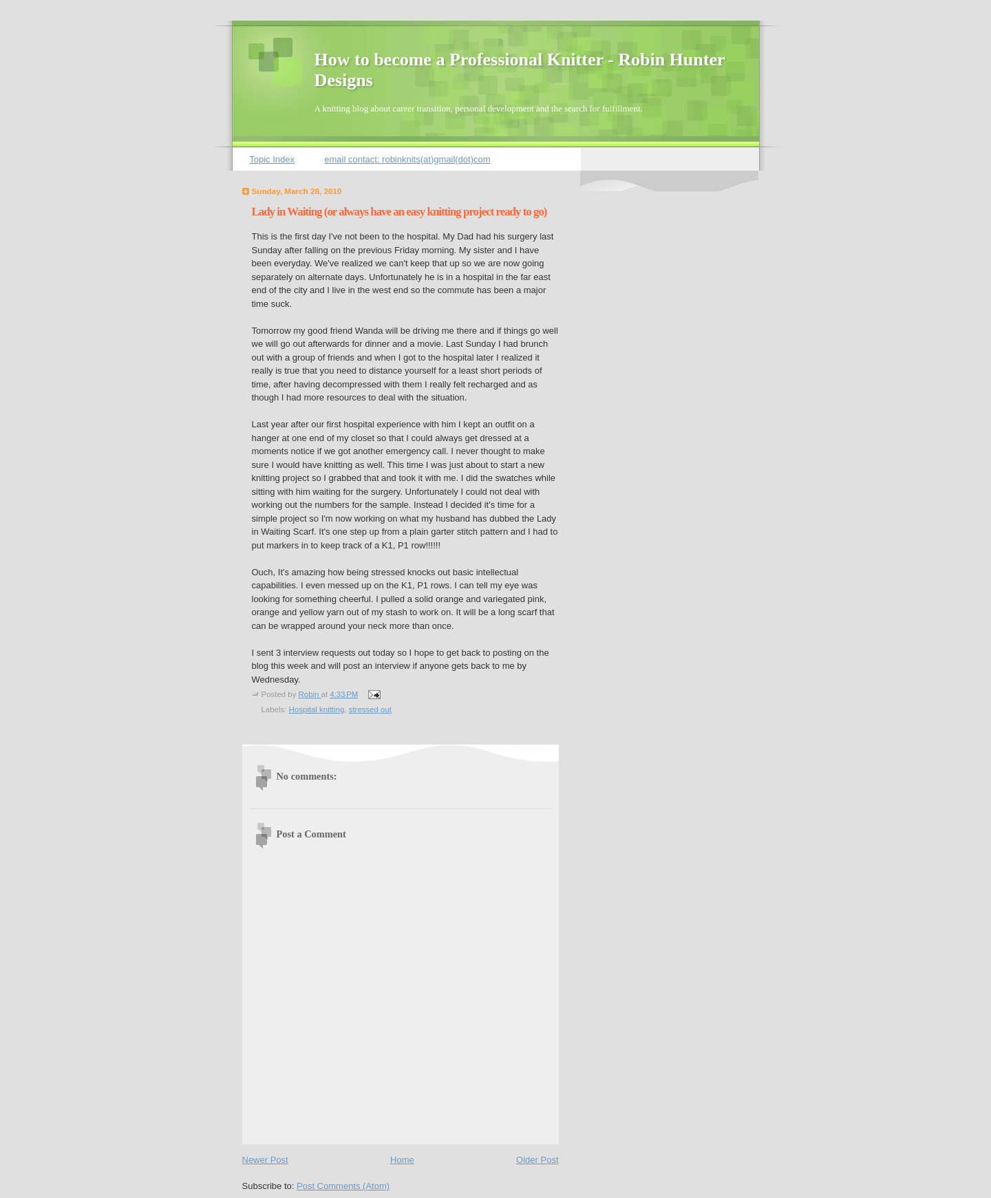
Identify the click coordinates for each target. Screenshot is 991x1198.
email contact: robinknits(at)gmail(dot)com (407, 159)
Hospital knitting (317, 709)
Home (402, 1160)
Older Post (537, 1160)
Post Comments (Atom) (343, 1186)
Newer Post (265, 1160)
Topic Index (272, 159)
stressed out (370, 709)
